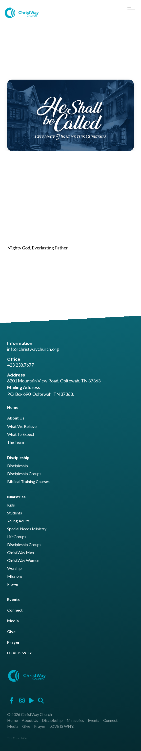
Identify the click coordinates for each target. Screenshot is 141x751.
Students (14, 513)
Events (13, 599)
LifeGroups (16, 537)
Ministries (16, 496)
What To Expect (20, 434)
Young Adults (18, 521)
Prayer (13, 584)
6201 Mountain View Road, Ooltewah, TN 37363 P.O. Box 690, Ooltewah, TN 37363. (54, 387)
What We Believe (22, 426)
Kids (11, 505)
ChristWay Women (23, 560)
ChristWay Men (20, 553)
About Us (15, 418)
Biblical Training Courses (28, 482)
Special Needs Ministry (26, 529)
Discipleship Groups (24, 474)
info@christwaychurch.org (33, 349)
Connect (15, 610)
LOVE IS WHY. (20, 652)
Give (11, 631)
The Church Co (17, 738)
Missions (14, 576)
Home (12, 407)
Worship (14, 568)
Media (13, 620)
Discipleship (18, 457)
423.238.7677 (20, 365)
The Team (15, 442)
